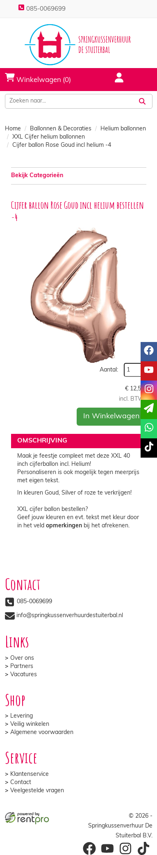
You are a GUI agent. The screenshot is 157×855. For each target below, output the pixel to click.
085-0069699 (42, 9)
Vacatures (23, 675)
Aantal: (109, 370)
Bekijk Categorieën (78, 175)
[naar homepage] (78, 44)
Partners (21, 666)
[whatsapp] (149, 428)
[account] (114, 79)
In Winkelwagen (111, 416)
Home (13, 129)
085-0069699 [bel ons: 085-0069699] (34, 602)
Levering (21, 716)
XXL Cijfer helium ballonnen (48, 137)
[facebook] (149, 351)
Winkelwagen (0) (38, 78)
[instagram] (149, 390)
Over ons (22, 658)
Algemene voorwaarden (41, 733)
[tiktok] (149, 448)
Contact (20, 783)
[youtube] (149, 371)
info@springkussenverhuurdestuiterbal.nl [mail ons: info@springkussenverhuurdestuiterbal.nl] (69, 616)
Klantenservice (29, 774)
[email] (149, 409)
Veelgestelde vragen (37, 791)
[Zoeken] (142, 101)
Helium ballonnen (123, 129)
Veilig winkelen (29, 724)
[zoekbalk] (68, 101)
